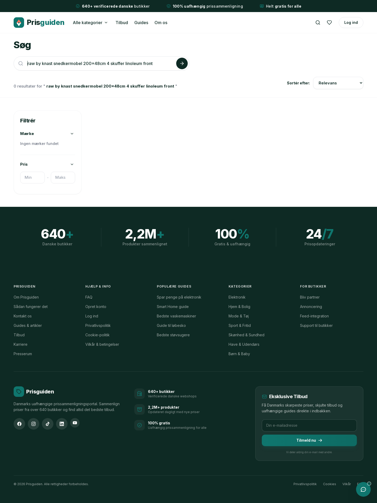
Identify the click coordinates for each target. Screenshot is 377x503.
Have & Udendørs (244, 344)
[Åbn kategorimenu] (106, 22)
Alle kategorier (87, 22)
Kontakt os (23, 316)
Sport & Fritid (240, 325)
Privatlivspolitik (98, 325)
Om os (160, 22)
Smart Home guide (173, 306)
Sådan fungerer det (31, 306)
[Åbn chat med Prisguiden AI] (363, 489)
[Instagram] (33, 424)
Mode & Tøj (239, 316)
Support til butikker (316, 325)
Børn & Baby (239, 353)
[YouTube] (75, 423)
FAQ (88, 297)
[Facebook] (19, 424)
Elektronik (237, 297)
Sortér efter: (298, 83)
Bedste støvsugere (173, 335)
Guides (141, 22)
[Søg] (318, 22)
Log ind (351, 22)
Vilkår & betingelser (102, 344)
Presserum (23, 353)
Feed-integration (314, 316)
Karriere (20, 344)
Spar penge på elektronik (179, 297)
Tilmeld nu (309, 440)
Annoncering (311, 306)
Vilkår (346, 484)
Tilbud (121, 22)
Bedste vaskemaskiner (176, 316)
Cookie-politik (97, 335)
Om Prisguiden (26, 297)
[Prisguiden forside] (34, 391)
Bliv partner (310, 297)
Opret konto (95, 306)
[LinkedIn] (62, 424)
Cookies (329, 484)
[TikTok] (47, 424)
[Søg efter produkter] (100, 63)
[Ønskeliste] (329, 22)
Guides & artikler (28, 325)
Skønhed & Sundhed (246, 335)
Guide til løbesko (171, 325)
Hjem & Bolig (239, 306)
